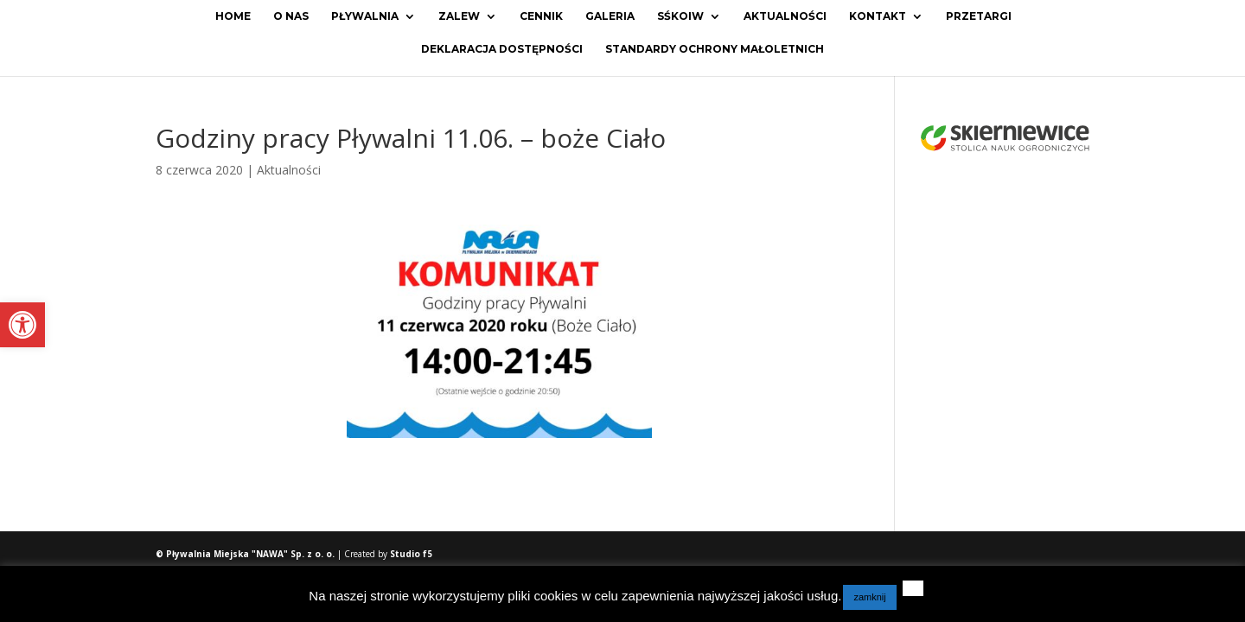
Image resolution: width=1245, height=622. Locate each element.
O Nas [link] (291, 16)
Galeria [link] (610, 16)
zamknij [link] (869, 597)
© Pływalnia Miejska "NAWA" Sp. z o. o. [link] (246, 554)
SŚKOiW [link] (680, 16)
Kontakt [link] (877, 16)
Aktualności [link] (785, 16)
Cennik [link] (541, 16)
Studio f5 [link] (411, 554)
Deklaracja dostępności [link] (502, 49)
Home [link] (233, 16)
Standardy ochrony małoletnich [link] (714, 49)
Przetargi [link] (979, 16)
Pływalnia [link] (365, 16)
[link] (22, 324)
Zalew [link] (459, 16)
